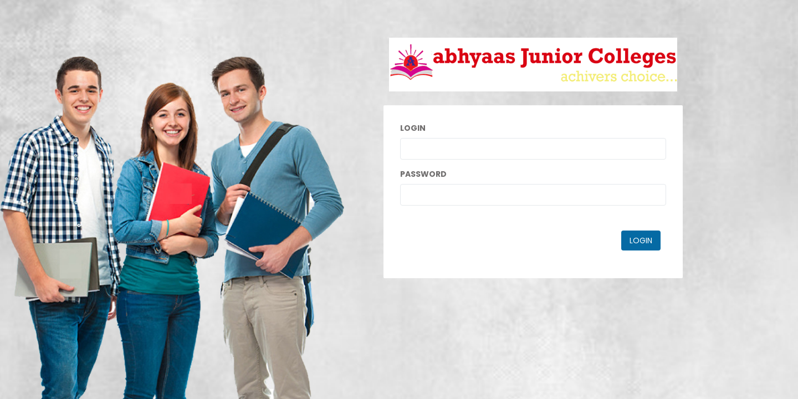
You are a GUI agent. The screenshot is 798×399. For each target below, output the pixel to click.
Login (413, 128)
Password (423, 174)
